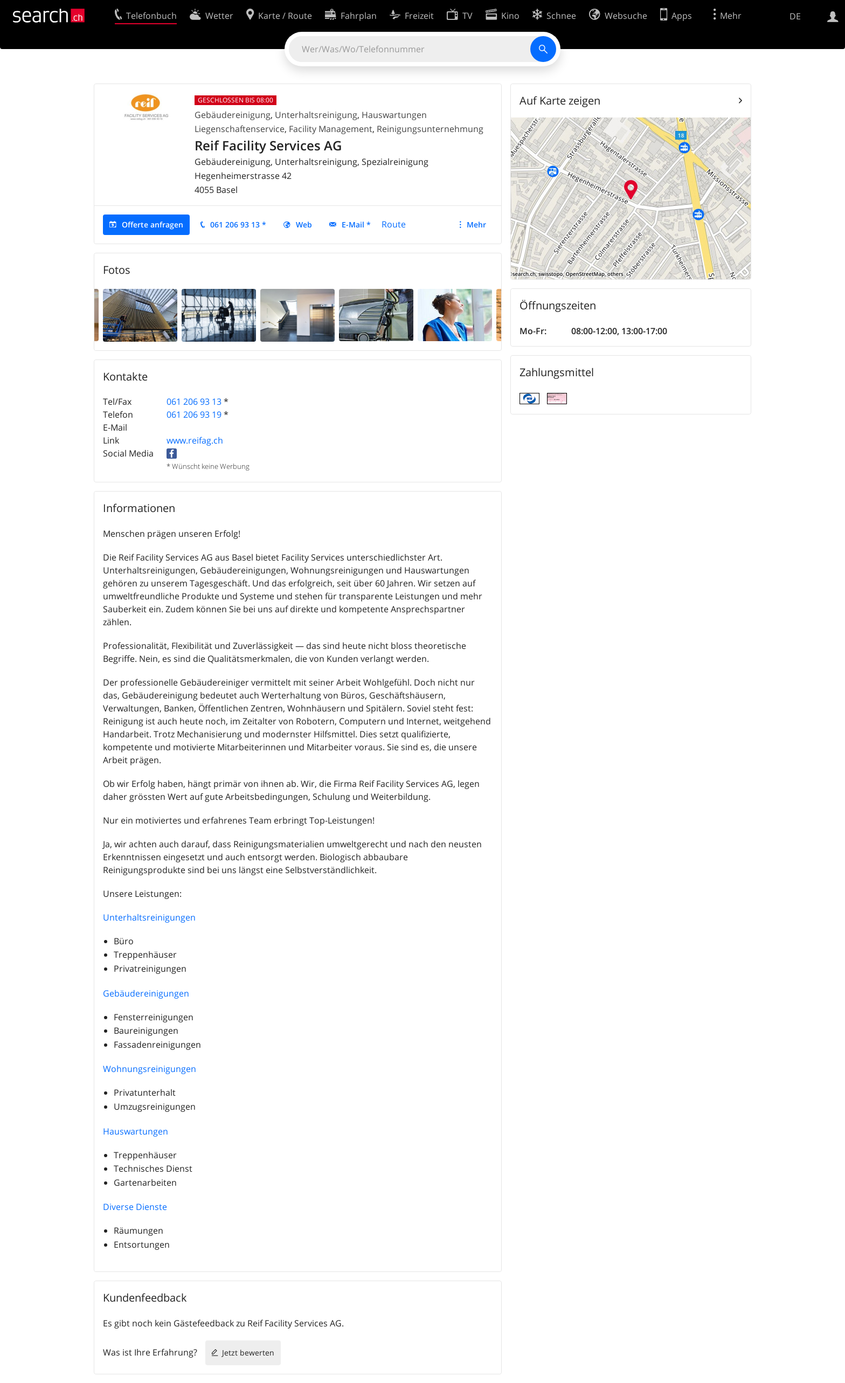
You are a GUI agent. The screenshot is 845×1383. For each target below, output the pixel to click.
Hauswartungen (135, 1131)
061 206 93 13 (194, 401)
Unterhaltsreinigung (316, 115)
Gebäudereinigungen (146, 993)
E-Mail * (356, 224)
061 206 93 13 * (238, 224)
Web (304, 224)
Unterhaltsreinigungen (149, 917)
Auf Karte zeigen (560, 100)
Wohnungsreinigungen (149, 1069)
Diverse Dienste (135, 1207)
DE (795, 16)
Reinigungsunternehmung (430, 129)
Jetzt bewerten (248, 1352)
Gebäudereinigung (233, 115)
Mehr (476, 224)
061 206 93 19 (194, 414)
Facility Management (330, 129)
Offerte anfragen (152, 224)
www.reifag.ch (195, 440)
